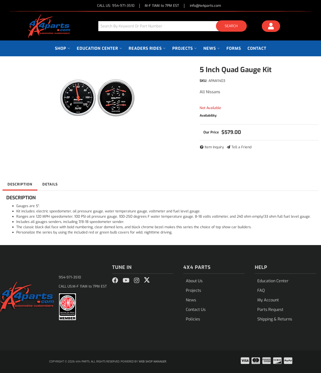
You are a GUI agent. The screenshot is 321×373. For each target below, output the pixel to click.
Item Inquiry (214, 147)
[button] (174, 26)
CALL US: (115, 6)
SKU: (203, 80)
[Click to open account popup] (271, 27)
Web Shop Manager (152, 361)
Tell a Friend (241, 147)
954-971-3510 (70, 277)
